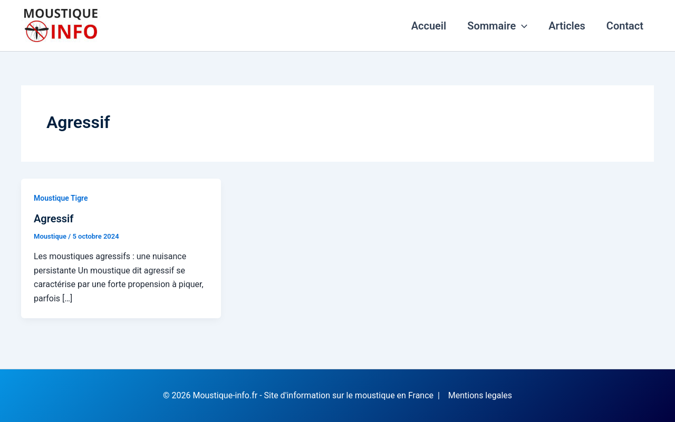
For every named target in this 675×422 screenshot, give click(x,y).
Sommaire (497, 26)
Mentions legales (480, 395)
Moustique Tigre (61, 198)
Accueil (429, 25)
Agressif (53, 218)
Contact (624, 25)
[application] (521, 26)
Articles (566, 25)
